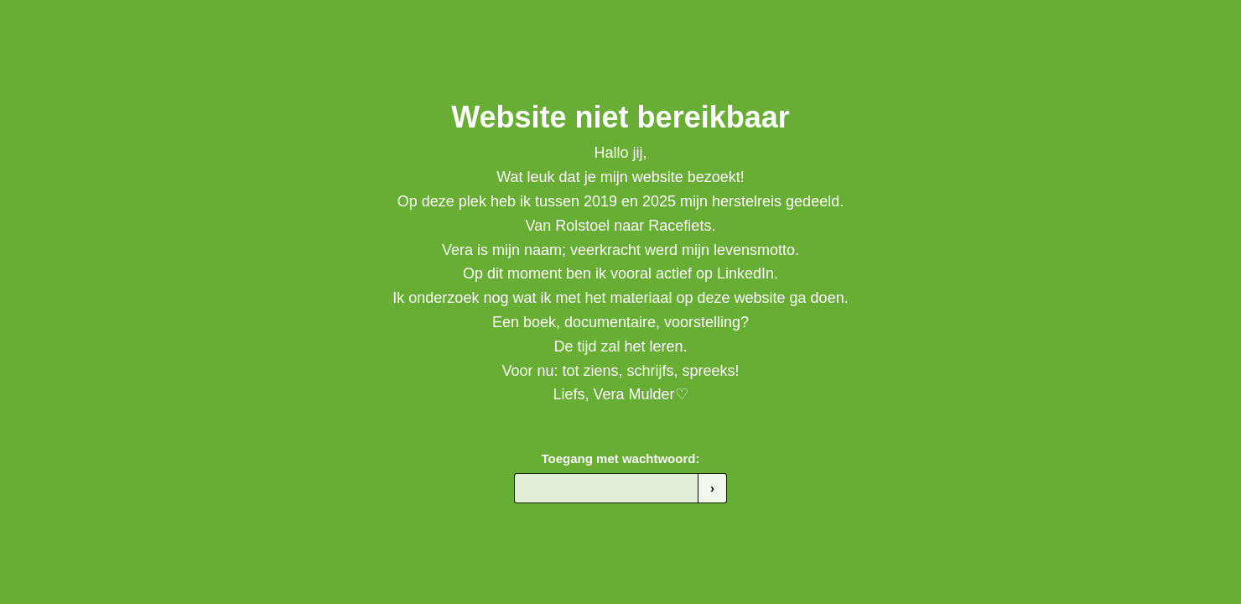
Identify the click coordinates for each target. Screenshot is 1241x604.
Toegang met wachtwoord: (621, 458)
